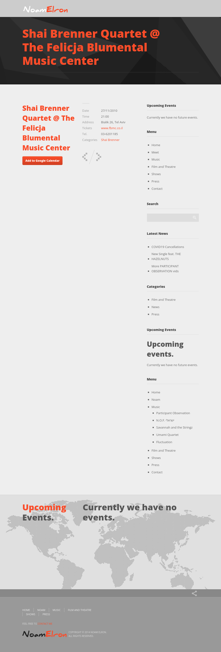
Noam (156, 399)
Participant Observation (173, 413)
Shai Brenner (110, 140)
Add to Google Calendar (42, 161)
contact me (45, 623)
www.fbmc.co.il (112, 128)
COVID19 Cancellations (168, 247)
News (155, 307)
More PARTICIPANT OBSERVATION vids (165, 268)
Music (156, 159)
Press (155, 181)
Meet (155, 152)
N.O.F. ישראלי (165, 420)
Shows (156, 174)
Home (156, 145)
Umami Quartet (167, 435)
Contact (157, 188)
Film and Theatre (164, 167)
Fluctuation (164, 442)
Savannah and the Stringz (174, 427)
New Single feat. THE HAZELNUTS (166, 256)
